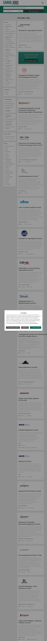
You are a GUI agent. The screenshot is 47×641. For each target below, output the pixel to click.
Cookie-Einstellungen (12, 327)
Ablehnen (25, 327)
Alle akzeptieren (35, 327)
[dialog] (23, 320)
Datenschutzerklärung (33, 323)
